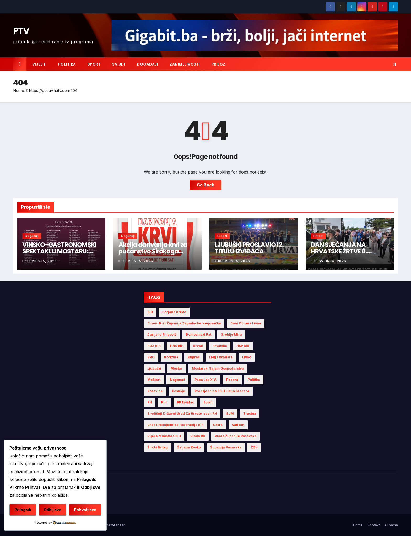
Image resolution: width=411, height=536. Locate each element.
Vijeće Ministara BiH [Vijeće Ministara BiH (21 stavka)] (164, 436)
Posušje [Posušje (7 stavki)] (178, 391)
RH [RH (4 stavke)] (149, 402)
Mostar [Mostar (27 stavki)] (176, 368)
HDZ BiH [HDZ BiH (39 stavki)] (154, 346)
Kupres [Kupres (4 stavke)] (194, 357)
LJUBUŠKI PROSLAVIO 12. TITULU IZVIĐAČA (249, 248)
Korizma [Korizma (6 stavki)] (171, 357)
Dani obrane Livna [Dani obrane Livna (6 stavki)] (245, 323)
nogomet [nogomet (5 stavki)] (177, 380)
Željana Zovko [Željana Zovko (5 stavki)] (189, 447)
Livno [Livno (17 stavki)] (246, 357)
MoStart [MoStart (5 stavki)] (153, 380)
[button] (394, 64)
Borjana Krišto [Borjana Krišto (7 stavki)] (174, 312)
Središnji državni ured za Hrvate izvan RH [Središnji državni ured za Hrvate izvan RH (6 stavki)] (182, 413)
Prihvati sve (85, 509)
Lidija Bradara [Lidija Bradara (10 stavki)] (221, 357)
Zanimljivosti (185, 64)
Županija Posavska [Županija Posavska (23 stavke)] (225, 447)
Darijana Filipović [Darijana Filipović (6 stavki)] (161, 335)
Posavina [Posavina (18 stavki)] (155, 391)
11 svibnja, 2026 (41, 261)
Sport (94, 64)
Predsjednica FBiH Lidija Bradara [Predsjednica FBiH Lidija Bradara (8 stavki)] (221, 391)
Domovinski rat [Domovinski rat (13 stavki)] (198, 335)
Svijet (118, 64)
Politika (67, 64)
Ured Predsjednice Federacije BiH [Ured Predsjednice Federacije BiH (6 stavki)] (175, 425)
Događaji (147, 64)
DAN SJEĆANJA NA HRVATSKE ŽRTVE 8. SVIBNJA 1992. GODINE (342, 251)
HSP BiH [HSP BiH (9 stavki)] (242, 346)
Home (18, 90)
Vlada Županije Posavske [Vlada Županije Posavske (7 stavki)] (235, 436)
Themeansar (114, 525)
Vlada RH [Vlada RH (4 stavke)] (197, 436)
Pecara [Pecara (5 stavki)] (232, 380)
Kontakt (374, 525)
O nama (391, 525)
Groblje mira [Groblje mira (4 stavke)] (231, 335)
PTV (21, 30)
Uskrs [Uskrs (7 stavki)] (218, 425)
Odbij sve (52, 509)
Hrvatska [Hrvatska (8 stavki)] (219, 346)
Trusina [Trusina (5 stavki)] (249, 413)
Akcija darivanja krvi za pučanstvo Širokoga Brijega (152, 251)
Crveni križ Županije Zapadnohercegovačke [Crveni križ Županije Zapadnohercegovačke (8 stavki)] (184, 323)
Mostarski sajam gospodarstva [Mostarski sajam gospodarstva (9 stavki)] (218, 368)
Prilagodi (22, 509)
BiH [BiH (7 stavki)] (150, 312)
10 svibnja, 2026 (234, 261)
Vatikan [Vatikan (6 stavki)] (238, 425)
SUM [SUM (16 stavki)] (230, 413)
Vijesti (39, 64)
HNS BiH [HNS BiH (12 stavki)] (176, 346)
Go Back (205, 185)
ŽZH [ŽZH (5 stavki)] (254, 447)
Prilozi (219, 64)
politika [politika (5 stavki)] (254, 380)
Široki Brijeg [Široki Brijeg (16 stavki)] (157, 447)
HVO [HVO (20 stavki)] (151, 357)
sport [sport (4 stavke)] (207, 402)
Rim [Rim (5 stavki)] (164, 402)
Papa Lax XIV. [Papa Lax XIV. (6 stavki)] (205, 380)
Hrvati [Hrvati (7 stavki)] (198, 346)
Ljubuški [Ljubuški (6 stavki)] (154, 368)
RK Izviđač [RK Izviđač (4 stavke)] (185, 402)
